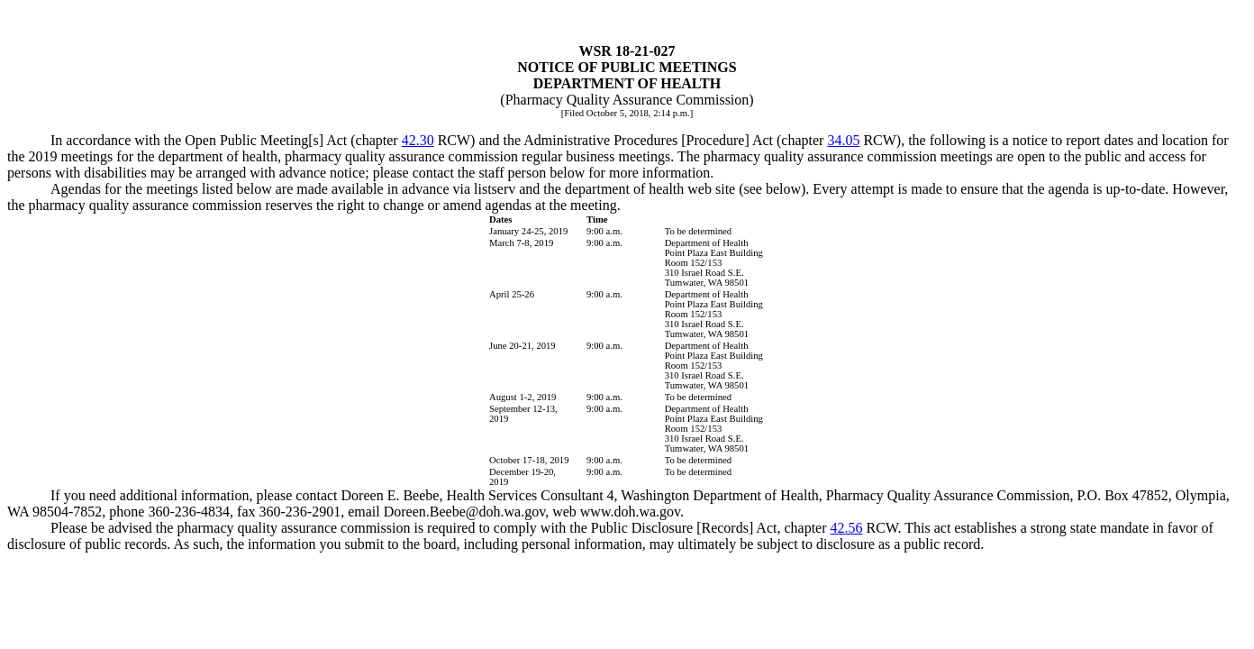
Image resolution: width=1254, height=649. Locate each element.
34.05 (843, 140)
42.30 (418, 140)
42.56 (847, 527)
